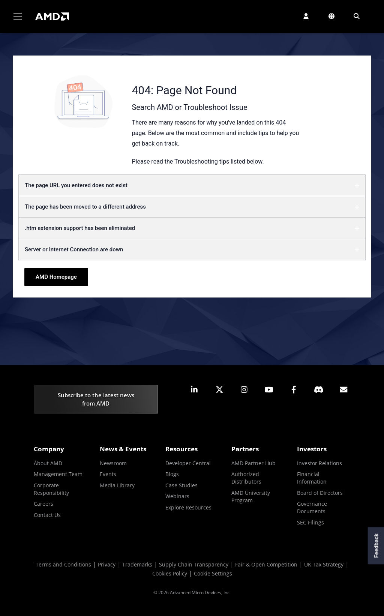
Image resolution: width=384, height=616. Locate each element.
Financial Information (312, 477)
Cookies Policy (169, 573)
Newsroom (113, 463)
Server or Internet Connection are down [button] (192, 249)
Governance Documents (312, 507)
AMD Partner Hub (253, 463)
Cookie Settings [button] (213, 573)
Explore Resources (188, 507)
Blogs (172, 474)
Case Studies (181, 485)
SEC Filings (310, 522)
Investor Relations (319, 463)
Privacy (107, 564)
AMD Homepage (56, 276)
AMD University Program (250, 496)
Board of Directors (320, 492)
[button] (306, 16)
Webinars (177, 496)
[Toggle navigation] (18, 17)
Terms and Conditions (63, 564)
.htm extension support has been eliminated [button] (192, 228)
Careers (43, 503)
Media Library (117, 485)
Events (108, 474)
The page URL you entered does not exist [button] (192, 185)
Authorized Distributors (246, 477)
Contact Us (47, 514)
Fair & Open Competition (266, 564)
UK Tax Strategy (324, 564)
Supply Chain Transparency (193, 564)
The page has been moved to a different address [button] (192, 206)
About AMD (48, 463)
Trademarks (137, 564)
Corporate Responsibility (51, 489)
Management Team (58, 474)
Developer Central (188, 463)
